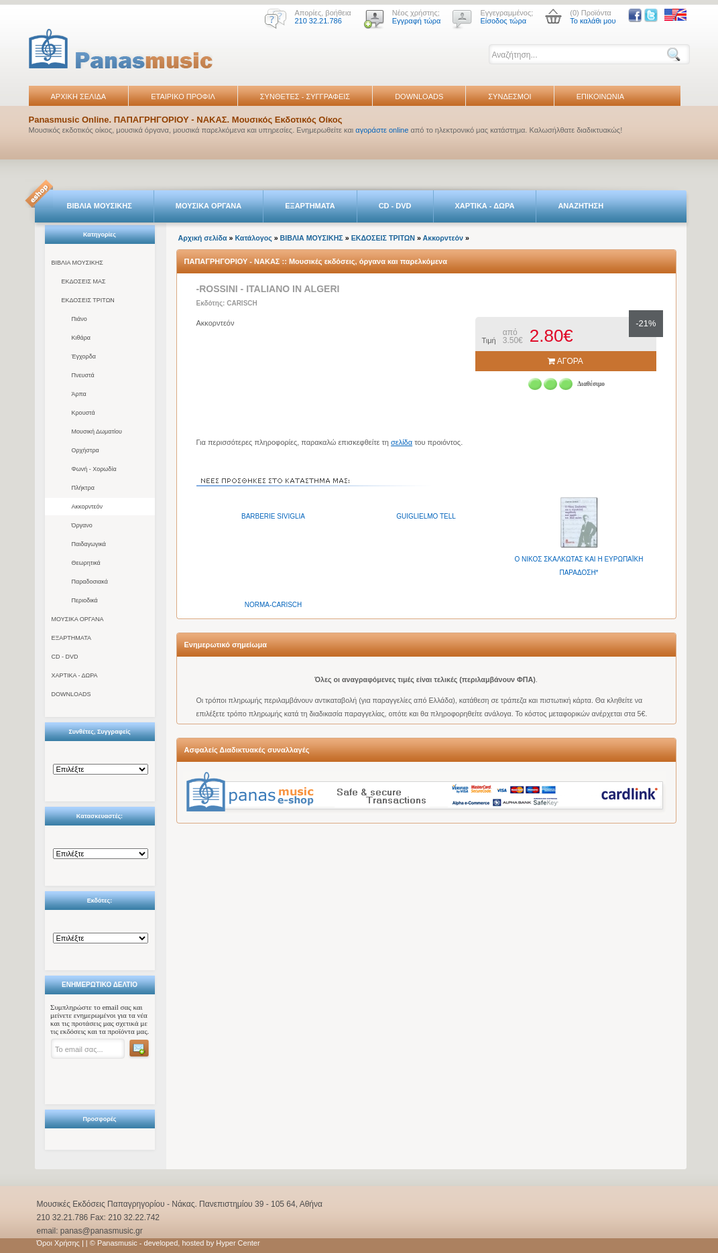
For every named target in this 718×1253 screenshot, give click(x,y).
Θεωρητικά (86, 562)
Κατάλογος (253, 238)
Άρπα (79, 394)
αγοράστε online (381, 130)
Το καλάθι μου (592, 21)
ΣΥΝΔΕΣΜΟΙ (509, 96)
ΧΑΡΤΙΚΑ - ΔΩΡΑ (485, 206)
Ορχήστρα (85, 450)
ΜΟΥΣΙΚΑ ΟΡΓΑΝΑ (209, 206)
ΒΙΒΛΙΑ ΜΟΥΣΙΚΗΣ (99, 206)
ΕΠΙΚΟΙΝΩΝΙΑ (600, 96)
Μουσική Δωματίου (97, 431)
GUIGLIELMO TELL (426, 516)
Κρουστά (83, 412)
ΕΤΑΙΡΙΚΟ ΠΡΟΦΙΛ (183, 96)
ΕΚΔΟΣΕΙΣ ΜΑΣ (84, 281)
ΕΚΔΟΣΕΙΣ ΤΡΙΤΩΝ (88, 300)
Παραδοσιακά (90, 581)
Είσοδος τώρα (503, 21)
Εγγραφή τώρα (416, 21)
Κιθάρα (81, 337)
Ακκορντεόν (87, 506)
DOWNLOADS (419, 96)
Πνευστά (83, 375)
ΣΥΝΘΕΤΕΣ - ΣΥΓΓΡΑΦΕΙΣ (305, 96)
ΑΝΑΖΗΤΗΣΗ (580, 206)
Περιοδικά (85, 600)
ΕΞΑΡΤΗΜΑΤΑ (310, 206)
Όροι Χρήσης (58, 1243)
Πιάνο (79, 319)
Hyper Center (237, 1243)
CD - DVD (395, 206)
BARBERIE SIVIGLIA (273, 516)
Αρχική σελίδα (202, 238)
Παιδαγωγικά (89, 544)
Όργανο (82, 525)
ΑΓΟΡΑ (565, 361)
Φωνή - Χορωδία (94, 469)
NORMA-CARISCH (273, 604)
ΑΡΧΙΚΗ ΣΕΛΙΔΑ (79, 96)
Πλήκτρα (83, 487)
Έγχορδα (84, 356)
